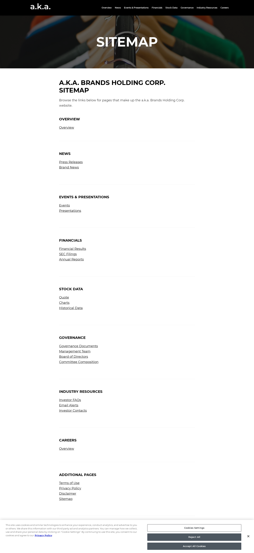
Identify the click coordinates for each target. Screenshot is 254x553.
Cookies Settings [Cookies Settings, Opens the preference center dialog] (194, 532)
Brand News (69, 167)
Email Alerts (68, 405)
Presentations (70, 211)
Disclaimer (67, 494)
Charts (64, 303)
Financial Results (72, 249)
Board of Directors (73, 357)
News (118, 7)
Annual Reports (71, 259)
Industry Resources (207, 7)
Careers (224, 7)
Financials (157, 7)
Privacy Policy (70, 488)
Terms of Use (69, 483)
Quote (64, 297)
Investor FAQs (70, 400)
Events (64, 205)
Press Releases (71, 162)
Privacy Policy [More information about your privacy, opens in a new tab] (43, 539)
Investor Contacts (73, 411)
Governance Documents (78, 346)
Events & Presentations (136, 7)
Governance (187, 7)
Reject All (194, 541)
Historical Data (71, 308)
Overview (107, 7)
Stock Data (171, 7)
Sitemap (65, 499)
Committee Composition (78, 362)
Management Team (74, 351)
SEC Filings (68, 254)
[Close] (248, 540)
